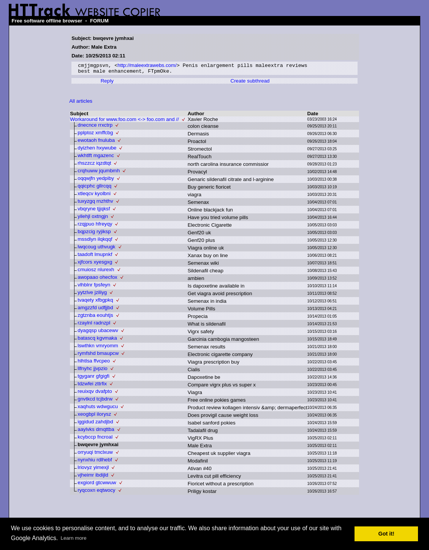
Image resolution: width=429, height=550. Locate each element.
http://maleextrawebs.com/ (147, 66)
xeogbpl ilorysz (94, 416)
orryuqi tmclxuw (95, 454)
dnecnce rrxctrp (95, 127)
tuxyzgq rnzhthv (95, 203)
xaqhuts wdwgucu (98, 408)
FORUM (99, 21)
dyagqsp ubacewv (98, 332)
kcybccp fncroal (95, 439)
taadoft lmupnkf (95, 256)
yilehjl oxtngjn (93, 218)
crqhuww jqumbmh (99, 172)
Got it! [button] (386, 534)
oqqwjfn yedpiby (96, 180)
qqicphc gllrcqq (94, 188)
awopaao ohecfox (97, 279)
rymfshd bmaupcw (98, 355)
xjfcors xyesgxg (95, 264)
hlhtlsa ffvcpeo (94, 363)
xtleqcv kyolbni (94, 195)
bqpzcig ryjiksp (94, 233)
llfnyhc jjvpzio (93, 370)
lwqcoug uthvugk (96, 248)
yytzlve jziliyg (92, 294)
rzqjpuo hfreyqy (95, 226)
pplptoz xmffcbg (95, 134)
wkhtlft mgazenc (96, 157)
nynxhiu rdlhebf (95, 461)
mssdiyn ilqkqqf (95, 241)
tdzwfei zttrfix (92, 385)
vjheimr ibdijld (93, 477)
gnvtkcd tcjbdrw (95, 401)
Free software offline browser (47, 21)
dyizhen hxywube (97, 150)
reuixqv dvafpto (95, 393)
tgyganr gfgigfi (93, 378)
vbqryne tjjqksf (94, 210)
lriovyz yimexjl (93, 469)
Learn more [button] (74, 538)
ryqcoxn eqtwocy (96, 492)
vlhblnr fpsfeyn (94, 286)
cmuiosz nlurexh (96, 271)
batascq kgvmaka (97, 340)
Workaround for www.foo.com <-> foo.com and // (124, 121)
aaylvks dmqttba (96, 431)
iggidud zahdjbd (95, 423)
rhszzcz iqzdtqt (94, 165)
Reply (107, 83)
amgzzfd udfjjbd (95, 309)
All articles (80, 103)
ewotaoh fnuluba (96, 142)
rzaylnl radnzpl (94, 324)
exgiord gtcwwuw (97, 484)
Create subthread (250, 83)
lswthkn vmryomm (98, 347)
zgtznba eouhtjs (95, 317)
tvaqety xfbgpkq (95, 302)
